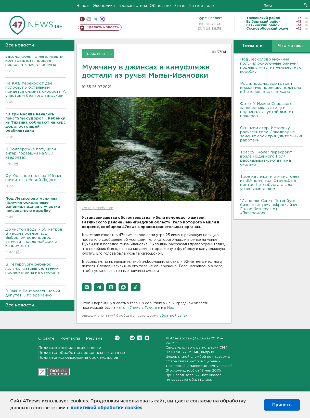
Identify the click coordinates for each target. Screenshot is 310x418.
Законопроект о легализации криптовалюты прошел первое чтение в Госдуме (35, 64)
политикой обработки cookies (106, 408)
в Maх (169, 307)
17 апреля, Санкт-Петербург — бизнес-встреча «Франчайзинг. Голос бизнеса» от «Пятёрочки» (270, 207)
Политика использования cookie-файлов (78, 357)
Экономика (104, 5)
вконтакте (88, 19)
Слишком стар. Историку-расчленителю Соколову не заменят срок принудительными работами (271, 134)
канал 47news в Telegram (138, 307)
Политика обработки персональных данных (81, 352)
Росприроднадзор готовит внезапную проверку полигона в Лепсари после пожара (270, 87)
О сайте (46, 338)
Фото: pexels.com (97, 208)
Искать (305, 5)
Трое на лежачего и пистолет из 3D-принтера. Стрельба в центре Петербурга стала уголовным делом (270, 182)
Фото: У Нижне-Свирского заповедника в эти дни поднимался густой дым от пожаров (267, 110)
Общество (160, 5)
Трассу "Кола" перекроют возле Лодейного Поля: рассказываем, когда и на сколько (266, 158)
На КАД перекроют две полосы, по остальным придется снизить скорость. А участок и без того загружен (35, 93)
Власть (83, 5)
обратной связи (173, 315)
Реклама (94, 338)
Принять (282, 404)
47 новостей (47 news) (190, 338)
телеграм (95, 19)
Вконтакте (117, 338)
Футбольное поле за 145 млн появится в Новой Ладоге (35, 181)
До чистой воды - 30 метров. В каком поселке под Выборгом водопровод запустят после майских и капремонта (35, 241)
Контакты (70, 338)
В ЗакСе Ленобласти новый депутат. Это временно (35, 297)
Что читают (291, 46)
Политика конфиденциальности (69, 348)
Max (147, 338)
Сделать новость (102, 27)
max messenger (102, 19)
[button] (87, 287)
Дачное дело (201, 5)
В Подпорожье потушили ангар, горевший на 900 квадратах (35, 157)
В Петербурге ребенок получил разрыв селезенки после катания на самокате (35, 272)
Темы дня (253, 46)
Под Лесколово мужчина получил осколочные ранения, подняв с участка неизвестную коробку (271, 65)
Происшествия (132, 5)
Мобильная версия (82, 19)
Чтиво (180, 5)
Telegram (139, 338)
